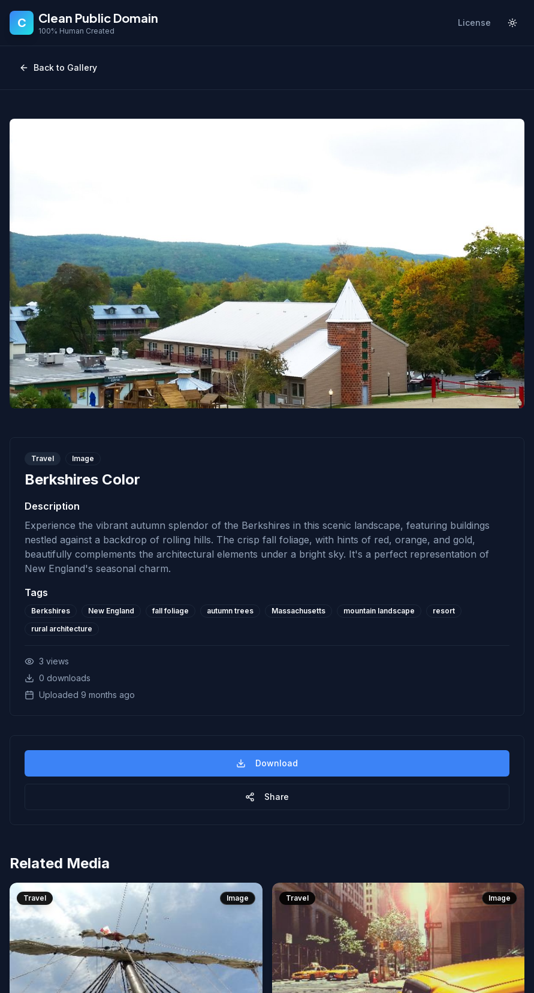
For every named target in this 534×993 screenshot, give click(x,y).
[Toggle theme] (512, 23)
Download (267, 763)
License (474, 22)
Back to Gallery (58, 67)
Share (267, 797)
